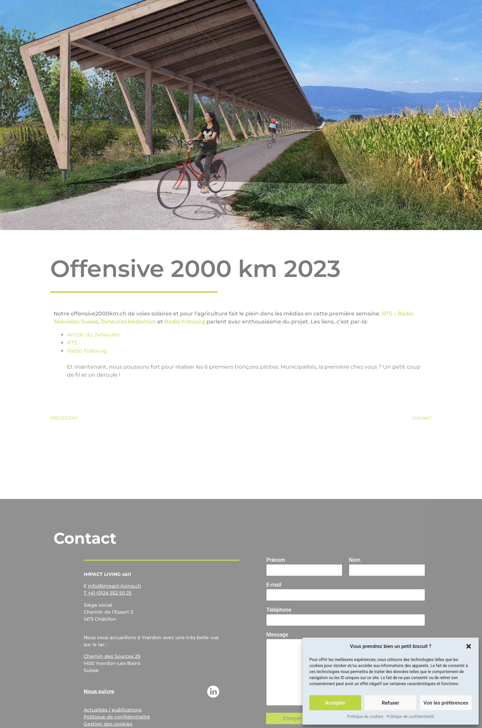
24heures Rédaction (128, 321)
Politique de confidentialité (410, 716)
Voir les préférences (445, 703)
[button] (468, 646)
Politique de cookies (365, 716)
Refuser (390, 703)
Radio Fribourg (184, 321)
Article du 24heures (93, 335)
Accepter (335, 703)
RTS (72, 343)
